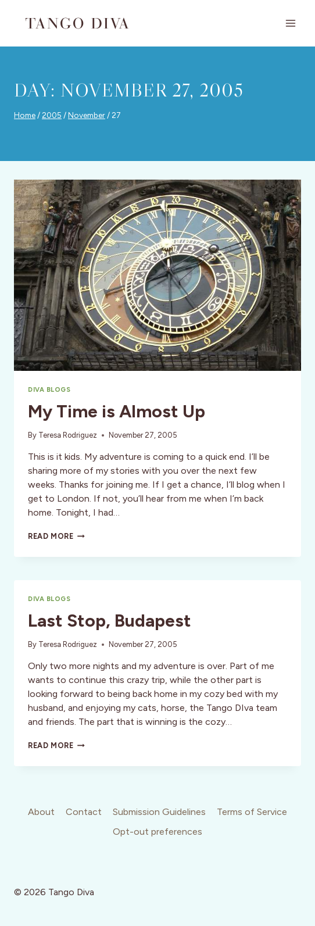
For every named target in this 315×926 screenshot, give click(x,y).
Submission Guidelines (159, 811)
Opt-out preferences (157, 831)
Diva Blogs (49, 389)
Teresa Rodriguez (67, 435)
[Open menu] (290, 23)
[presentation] (157, 275)
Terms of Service (252, 811)
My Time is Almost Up (116, 411)
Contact (84, 811)
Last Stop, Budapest (109, 620)
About (41, 811)
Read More (56, 536)
